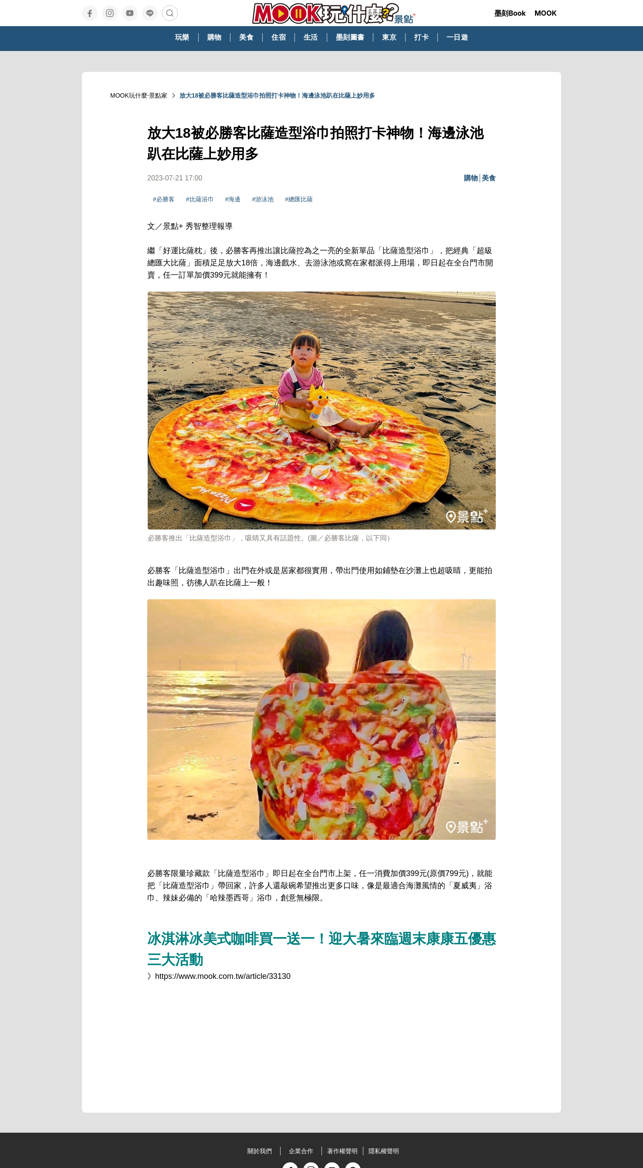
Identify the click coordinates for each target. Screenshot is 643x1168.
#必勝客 (164, 199)
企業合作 (301, 1151)
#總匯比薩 (299, 199)
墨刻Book (510, 13)
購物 (471, 178)
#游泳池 (263, 199)
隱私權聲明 (384, 1151)
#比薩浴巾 (200, 199)
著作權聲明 (342, 1151)
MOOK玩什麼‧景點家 (138, 95)
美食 (489, 178)
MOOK (546, 13)
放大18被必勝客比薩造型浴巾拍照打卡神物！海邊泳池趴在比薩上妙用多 (277, 95)
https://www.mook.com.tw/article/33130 (223, 976)
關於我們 (259, 1151)
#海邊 (233, 199)
